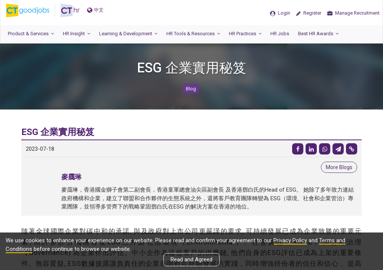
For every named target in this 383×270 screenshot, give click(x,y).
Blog (191, 89)
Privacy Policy (290, 240)
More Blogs (339, 167)
